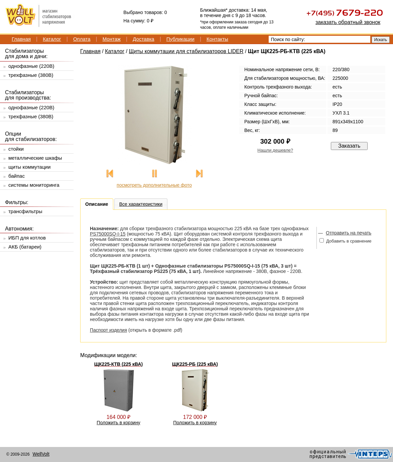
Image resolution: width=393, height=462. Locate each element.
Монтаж (112, 39)
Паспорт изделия (108, 330)
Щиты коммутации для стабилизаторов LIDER (186, 51)
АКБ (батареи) (24, 247)
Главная (21, 39)
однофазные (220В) (31, 66)
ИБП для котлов (27, 238)
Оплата (82, 39)
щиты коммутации (29, 167)
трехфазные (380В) (30, 75)
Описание (96, 204)
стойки (16, 149)
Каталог (52, 39)
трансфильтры (25, 211)
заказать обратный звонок (347, 22)
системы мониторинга (33, 185)
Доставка (143, 39)
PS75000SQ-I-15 (108, 234)
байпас (16, 176)
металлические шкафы (35, 158)
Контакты (217, 39)
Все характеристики (140, 204)
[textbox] (319, 39)
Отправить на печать (348, 233)
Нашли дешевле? (275, 150)
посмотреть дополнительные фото (154, 185)
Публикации (180, 39)
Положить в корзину (118, 422)
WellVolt (40, 454)
